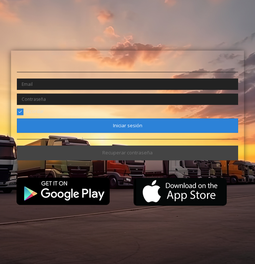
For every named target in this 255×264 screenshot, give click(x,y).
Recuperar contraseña (127, 153)
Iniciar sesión (127, 125)
